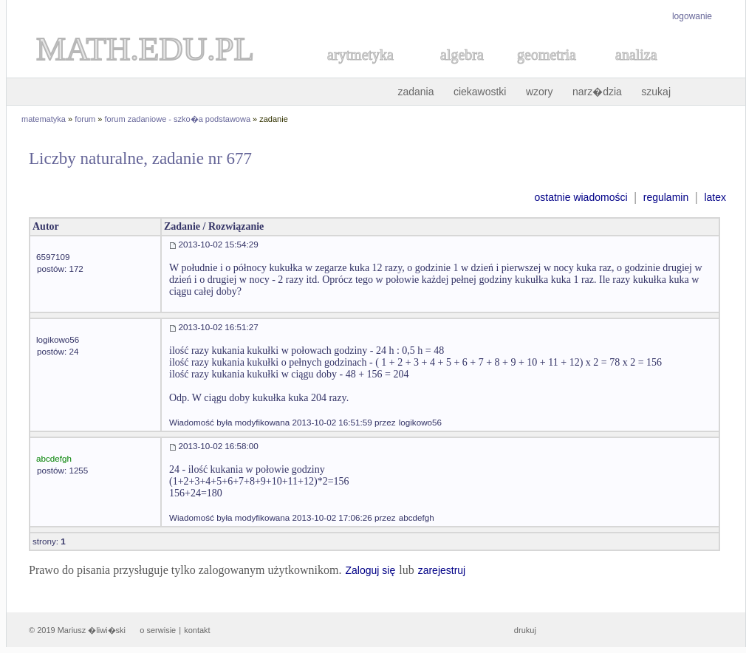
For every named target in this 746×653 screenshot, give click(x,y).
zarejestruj (442, 570)
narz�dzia (597, 92)
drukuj (525, 630)
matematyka (43, 118)
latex (715, 197)
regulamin (665, 197)
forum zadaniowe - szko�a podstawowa (177, 118)
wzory (539, 92)
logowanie (692, 16)
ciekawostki (480, 92)
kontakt (197, 630)
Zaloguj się (370, 570)
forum (85, 118)
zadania (415, 92)
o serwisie (158, 630)
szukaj (656, 92)
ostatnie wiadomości (580, 197)
